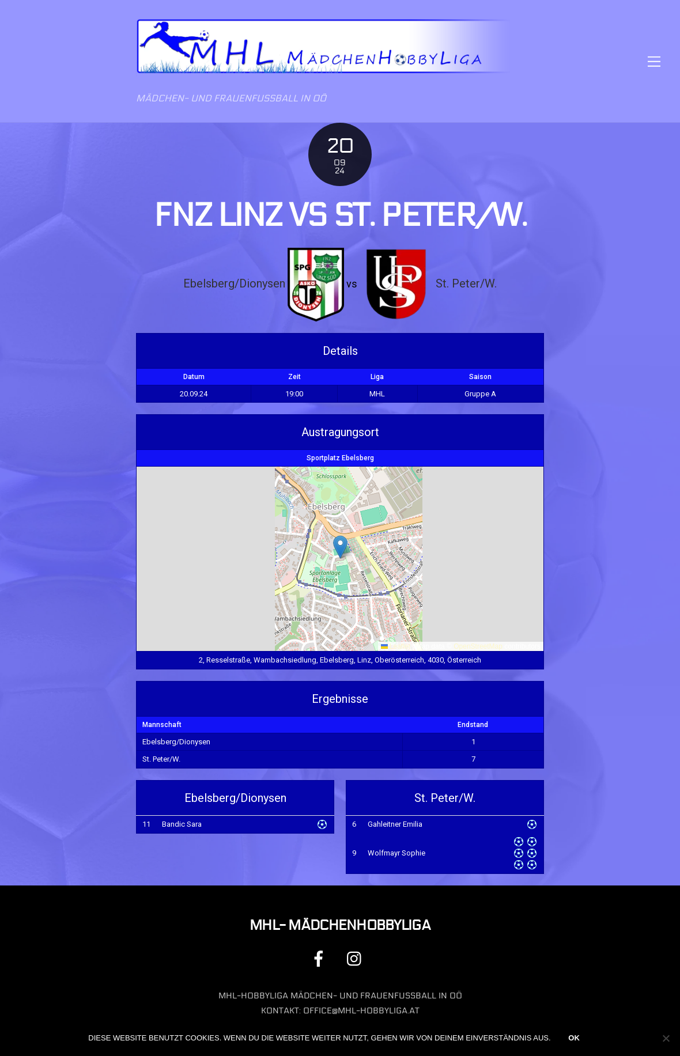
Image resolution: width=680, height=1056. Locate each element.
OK (574, 1038)
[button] (340, 547)
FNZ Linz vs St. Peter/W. (340, 215)
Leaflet (395, 646)
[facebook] (321, 958)
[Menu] (654, 61)
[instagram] (357, 958)
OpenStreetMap (478, 646)
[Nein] (665, 1038)
